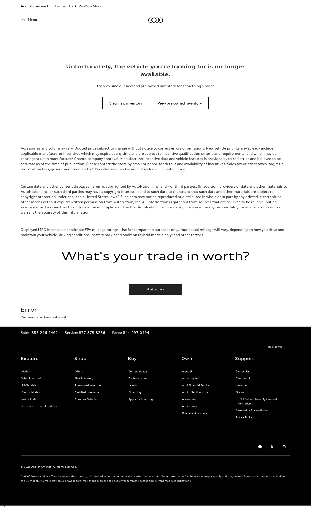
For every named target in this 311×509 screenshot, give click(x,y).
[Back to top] (279, 346)
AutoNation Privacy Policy (252, 410)
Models (26, 371)
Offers (79, 371)
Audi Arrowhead (34, 6)
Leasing (133, 385)
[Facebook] (260, 447)
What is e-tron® (31, 378)
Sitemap (241, 392)
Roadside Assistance (195, 413)
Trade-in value (138, 378)
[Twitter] (272, 447)
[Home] (28, 20)
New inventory (84, 378)
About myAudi (191, 378)
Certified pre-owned (88, 392)
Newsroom (242, 385)
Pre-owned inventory (88, 385)
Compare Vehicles (86, 399)
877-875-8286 (92, 332)
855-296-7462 (88, 6)
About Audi (243, 378)
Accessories (189, 399)
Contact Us (242, 371)
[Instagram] (284, 447)
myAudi (187, 371)
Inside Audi (28, 399)
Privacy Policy (244, 417)
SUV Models (28, 385)
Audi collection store (195, 392)
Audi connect (190, 406)
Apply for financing (141, 399)
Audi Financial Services (196, 385)
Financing (135, 392)
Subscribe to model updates (39, 406)
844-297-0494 (136, 332)
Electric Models (31, 392)
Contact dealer (138, 371)
